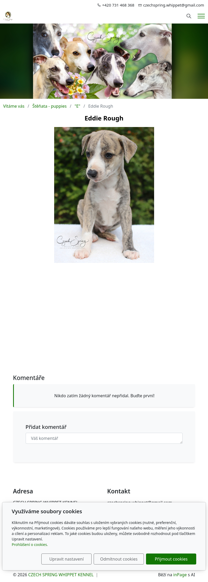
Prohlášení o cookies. (30, 544)
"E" (77, 106)
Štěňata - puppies (49, 106)
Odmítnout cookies (119, 559)
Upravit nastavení (66, 559)
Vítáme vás (13, 106)
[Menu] (201, 16)
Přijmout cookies (171, 559)
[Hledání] (188, 16)
